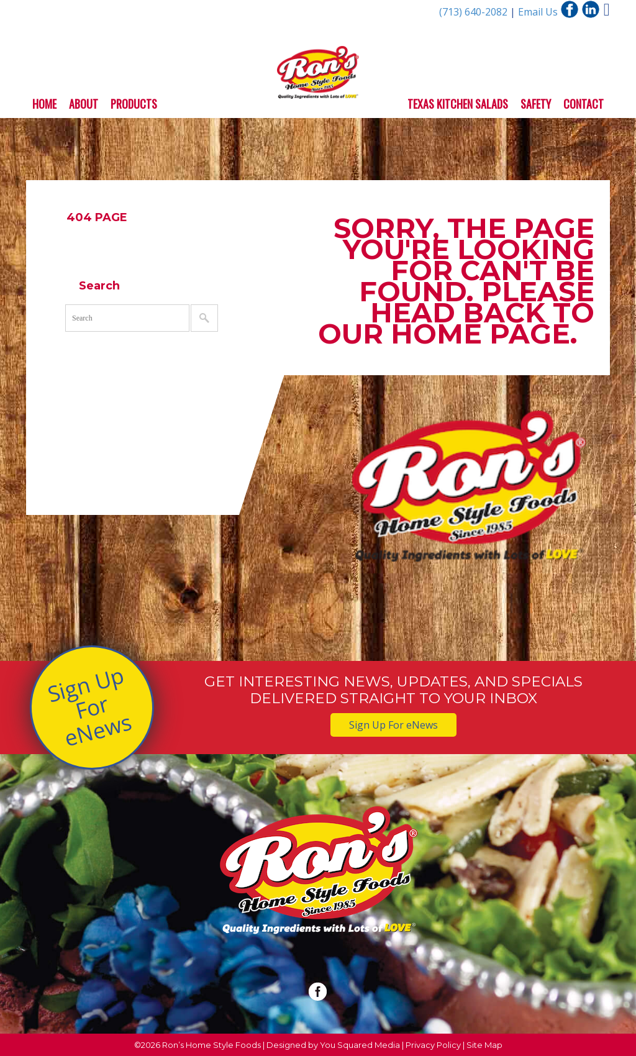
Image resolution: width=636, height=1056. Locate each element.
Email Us (538, 12)
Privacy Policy (433, 1045)
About (83, 104)
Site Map (484, 1045)
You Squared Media (360, 1045)
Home (44, 104)
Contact (583, 104)
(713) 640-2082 (474, 12)
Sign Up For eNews (89, 706)
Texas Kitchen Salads (457, 104)
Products (134, 104)
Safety (535, 104)
